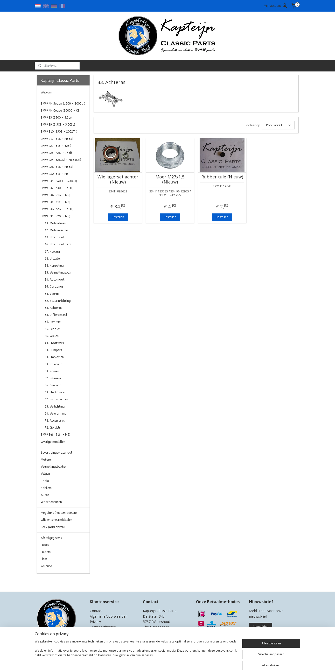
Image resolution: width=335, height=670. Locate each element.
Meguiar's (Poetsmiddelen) (59, 513)
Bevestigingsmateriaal (56, 452)
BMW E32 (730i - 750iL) (57, 188)
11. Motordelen (55, 223)
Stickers (46, 488)
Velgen (45, 473)
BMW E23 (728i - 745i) (56, 153)
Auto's (45, 495)
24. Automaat (54, 279)
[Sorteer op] (278, 125)
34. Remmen (53, 322)
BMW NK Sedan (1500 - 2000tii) (63, 103)
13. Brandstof (54, 237)
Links (44, 559)
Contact (96, 610)
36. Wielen (52, 336)
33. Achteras (53, 308)
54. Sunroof (53, 385)
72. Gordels (52, 427)
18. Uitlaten (53, 258)
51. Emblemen (54, 357)
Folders (45, 552)
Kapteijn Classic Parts (55, 580)
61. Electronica (55, 392)
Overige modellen (53, 442)
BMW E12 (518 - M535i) (57, 139)
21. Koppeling (54, 265)
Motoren (46, 459)
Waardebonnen (51, 502)
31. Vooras (52, 294)
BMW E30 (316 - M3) (55, 174)
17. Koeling (52, 251)
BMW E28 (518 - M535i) (57, 167)
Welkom (46, 92)
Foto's (45, 545)
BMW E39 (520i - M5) (55, 216)
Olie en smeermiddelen (56, 520)
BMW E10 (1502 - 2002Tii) (59, 131)
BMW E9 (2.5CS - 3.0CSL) (58, 124)
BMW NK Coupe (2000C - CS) (60, 110)
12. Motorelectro (56, 230)
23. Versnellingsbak (58, 272)
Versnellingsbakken (54, 466)
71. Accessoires (55, 420)
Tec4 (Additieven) (53, 527)
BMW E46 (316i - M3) (55, 434)
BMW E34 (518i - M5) (55, 195)
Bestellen (118, 217)
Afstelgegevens (51, 538)
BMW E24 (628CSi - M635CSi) (61, 160)
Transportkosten (103, 627)
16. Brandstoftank (58, 244)
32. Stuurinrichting (58, 301)
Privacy (95, 621)
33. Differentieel (56, 315)
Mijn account (276, 6)
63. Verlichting (55, 406)
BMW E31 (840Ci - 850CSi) (59, 181)
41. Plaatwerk (54, 343)
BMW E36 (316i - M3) (55, 202)
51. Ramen (52, 371)
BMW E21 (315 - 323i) (56, 146)
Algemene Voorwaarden (108, 616)
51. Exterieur (53, 364)
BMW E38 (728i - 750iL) (57, 209)
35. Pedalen (53, 329)
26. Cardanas (54, 286)
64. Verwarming (56, 413)
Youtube (46, 566)
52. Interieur (53, 378)
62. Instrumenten (56, 399)
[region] (136, 653)
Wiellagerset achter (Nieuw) (117, 179)
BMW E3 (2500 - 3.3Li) (56, 117)
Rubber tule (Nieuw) (222, 177)
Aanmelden (260, 627)
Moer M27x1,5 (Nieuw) (169, 179)
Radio (45, 481)
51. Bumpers (53, 350)
